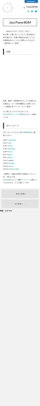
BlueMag (11, 149)
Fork (10, 143)
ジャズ (21, 31)
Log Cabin (12, 140)
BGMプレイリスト (12, 31)
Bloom (10, 157)
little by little (14, 169)
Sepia (10, 154)
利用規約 (26, 132)
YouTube (6, 180)
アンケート (26, 180)
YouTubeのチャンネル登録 (13, 114)
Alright (12, 163)
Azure (11, 166)
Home (10, 152)
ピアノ (28, 31)
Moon (10, 146)
